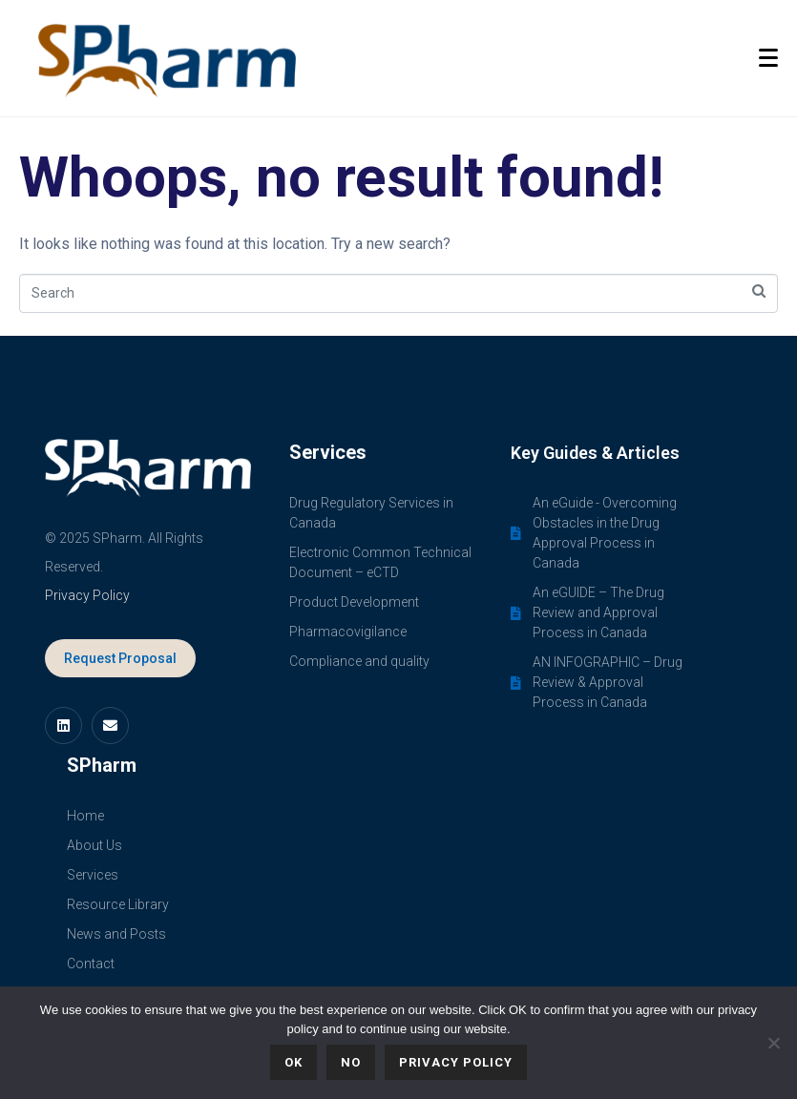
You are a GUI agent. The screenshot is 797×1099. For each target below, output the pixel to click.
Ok (293, 1062)
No (351, 1062)
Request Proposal (120, 658)
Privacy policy (456, 1062)
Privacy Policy (87, 595)
